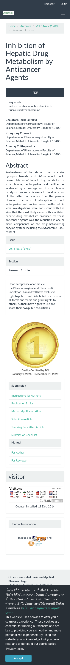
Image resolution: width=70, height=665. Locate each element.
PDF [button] (35, 92)
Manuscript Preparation (26, 411)
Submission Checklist (24, 434)
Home (12, 26)
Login (63, 3)
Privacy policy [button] (15, 648)
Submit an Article (21, 419)
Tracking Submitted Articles (28, 427)
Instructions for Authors (26, 395)
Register (49, 3)
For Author (17, 452)
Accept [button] (18, 658)
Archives (25, 26)
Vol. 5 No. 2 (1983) (47, 26)
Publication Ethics (22, 403)
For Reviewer (19, 460)
